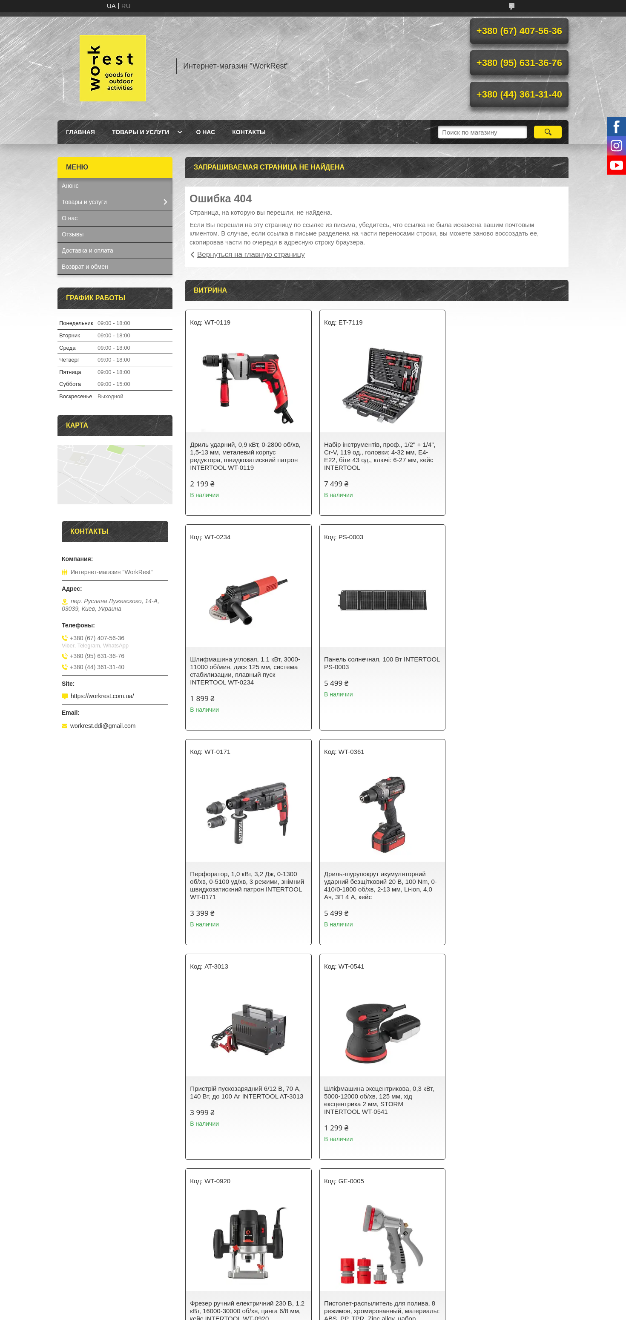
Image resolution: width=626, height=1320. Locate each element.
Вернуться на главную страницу (251, 254)
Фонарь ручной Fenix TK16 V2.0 (498, 1088)
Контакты (248, 132)
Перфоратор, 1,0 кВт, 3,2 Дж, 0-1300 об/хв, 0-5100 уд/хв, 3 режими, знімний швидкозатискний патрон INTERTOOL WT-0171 (373, 671)
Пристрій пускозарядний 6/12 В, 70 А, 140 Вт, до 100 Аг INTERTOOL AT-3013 (245, 881)
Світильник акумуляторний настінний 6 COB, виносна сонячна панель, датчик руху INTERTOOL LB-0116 (375, 1096)
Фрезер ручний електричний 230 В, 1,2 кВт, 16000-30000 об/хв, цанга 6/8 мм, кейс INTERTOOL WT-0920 (505, 881)
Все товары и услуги (374, 1175)
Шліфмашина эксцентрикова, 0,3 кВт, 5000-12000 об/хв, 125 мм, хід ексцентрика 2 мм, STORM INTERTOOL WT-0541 (375, 885)
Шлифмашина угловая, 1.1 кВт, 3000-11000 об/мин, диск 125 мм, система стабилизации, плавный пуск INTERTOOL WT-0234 (506, 456)
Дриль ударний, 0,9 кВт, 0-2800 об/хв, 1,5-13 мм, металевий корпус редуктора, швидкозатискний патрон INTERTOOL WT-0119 (245, 456)
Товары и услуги (140, 132)
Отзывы (72, 234)
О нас (205, 132)
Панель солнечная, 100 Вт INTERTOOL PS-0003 (229, 663)
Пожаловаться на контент (310, 1312)
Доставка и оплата (87, 250)
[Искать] (548, 132)
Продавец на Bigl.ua (313, 1304)
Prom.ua (349, 1297)
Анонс (70, 185)
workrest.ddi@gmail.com (102, 725)
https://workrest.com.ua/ (102, 696)
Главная (80, 132)
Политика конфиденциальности (383, 1312)
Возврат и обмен (85, 266)
